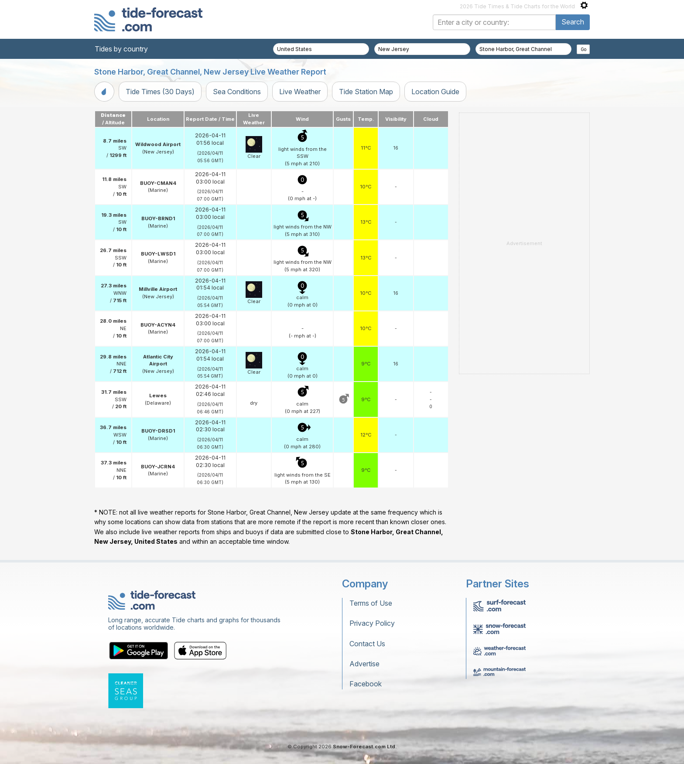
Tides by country (121, 48)
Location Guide (435, 91)
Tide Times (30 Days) (160, 91)
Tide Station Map (366, 91)
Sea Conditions (237, 91)
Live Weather (300, 91)
